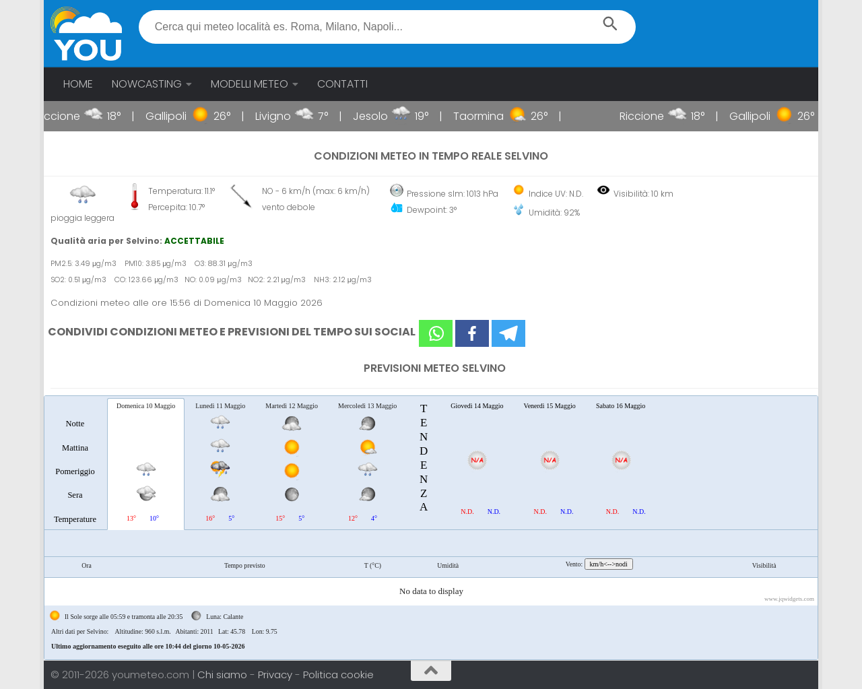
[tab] (75, 463)
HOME (78, 84)
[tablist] (431, 527)
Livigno (282, 116)
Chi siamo (223, 674)
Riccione (67, 116)
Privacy (276, 674)
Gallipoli (175, 116)
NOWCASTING (147, 84)
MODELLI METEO (249, 84)
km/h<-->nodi (609, 564)
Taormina (488, 116)
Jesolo (379, 116)
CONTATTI (342, 84)
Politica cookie (338, 674)
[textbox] (387, 27)
